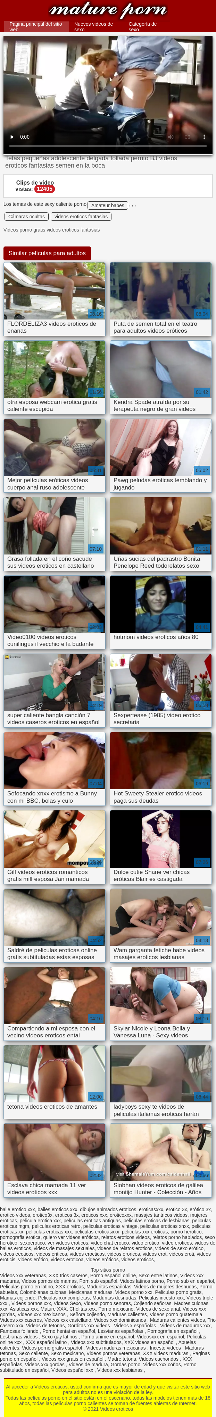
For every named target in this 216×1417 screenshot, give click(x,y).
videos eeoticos (17, 1254)
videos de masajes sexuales (64, 1248)
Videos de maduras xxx (185, 1325)
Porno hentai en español (68, 1331)
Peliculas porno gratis (178, 1292)
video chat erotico (110, 1243)
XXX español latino (47, 1342)
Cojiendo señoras (152, 1303)
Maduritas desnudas (114, 1298)
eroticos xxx (94, 1215)
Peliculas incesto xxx (161, 1298)
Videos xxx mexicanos (42, 1314)
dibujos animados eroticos (108, 1209)
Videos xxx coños (162, 1364)
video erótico (145, 1243)
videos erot (154, 1254)
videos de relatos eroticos (124, 1248)
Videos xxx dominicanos (120, 1320)
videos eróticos (102, 1259)
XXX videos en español (150, 1342)
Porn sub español (98, 1281)
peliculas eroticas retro (56, 1226)
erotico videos (15, 1215)
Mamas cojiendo (17, 1298)
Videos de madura (88, 1364)
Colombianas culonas (43, 1292)
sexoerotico (32, 1243)
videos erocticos (87, 1254)
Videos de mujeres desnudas (165, 1286)
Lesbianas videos (19, 1336)
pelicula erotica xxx (40, 1220)
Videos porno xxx (133, 1292)
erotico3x (42, 1215)
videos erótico (33, 1259)
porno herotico (186, 1231)
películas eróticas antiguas (92, 1220)
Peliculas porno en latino (26, 1286)
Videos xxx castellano (67, 1320)
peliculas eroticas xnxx (164, 1226)
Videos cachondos (159, 1359)
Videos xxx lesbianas (120, 1370)
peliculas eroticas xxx (49, 1231)
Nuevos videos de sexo (93, 26)
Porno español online (113, 1275)
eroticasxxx (151, 1209)
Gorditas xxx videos (89, 1325)
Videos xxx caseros (21, 1320)
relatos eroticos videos (125, 1237)
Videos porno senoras (107, 1303)
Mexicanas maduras (90, 1292)
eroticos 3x (67, 1215)
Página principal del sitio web (35, 26)
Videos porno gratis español (52, 1348)
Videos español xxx (72, 1370)
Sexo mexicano (67, 1353)
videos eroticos (137, 1259)
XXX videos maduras (166, 1353)
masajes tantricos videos (161, 1215)
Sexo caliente (33, 1353)
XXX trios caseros (68, 1275)
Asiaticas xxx (24, 1309)
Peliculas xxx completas (64, 1298)
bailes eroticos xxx (57, 1209)
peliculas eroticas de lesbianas (157, 1220)
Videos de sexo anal (158, 1309)
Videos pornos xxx (31, 1303)
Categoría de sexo (143, 26)
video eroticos (177, 1243)
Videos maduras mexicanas (116, 1348)
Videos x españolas (135, 1325)
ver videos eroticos (68, 1243)
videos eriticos (51, 1254)
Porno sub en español (190, 1281)
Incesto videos (166, 1348)
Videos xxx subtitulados (96, 1342)
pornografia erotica (20, 1237)
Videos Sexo (67, 1303)
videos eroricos (123, 1254)
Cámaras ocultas (26, 216)
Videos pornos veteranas (113, 1353)
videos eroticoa (67, 1259)
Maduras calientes (127, 1314)
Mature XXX (54, 1309)
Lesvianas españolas (121, 1331)
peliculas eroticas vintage (110, 1226)
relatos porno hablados (177, 1237)
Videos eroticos (108, 11)
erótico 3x (200, 1209)
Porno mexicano (115, 1309)
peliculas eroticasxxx (97, 1231)
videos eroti (181, 1254)
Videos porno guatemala (176, 1314)
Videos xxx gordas (45, 1364)
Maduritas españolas (108, 1286)
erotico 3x (176, 1209)
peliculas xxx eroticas (145, 1231)
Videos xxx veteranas (23, 1275)
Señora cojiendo (87, 1314)
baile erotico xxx (17, 1209)
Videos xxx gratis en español (73, 1359)
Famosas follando (20, 1331)
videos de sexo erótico (179, 1248)
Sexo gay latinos (60, 1336)
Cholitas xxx (82, 1309)
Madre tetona (122, 1359)
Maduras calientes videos (177, 1320)
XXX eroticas (70, 1286)
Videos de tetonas (45, 1325)
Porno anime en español (107, 1336)
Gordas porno (126, 1364)
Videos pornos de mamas (49, 1281)
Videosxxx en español (160, 1336)
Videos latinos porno (142, 1281)
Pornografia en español (173, 1331)
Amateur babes (107, 205)
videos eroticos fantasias (81, 216)
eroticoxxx (121, 1215)
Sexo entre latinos (158, 1275)
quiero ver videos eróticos (71, 1237)
